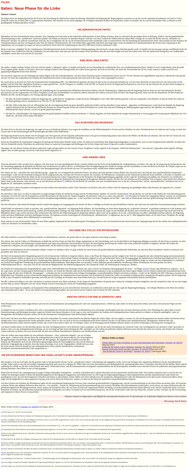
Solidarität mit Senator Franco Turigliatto (118, 347)
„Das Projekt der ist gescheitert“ (117, 351)
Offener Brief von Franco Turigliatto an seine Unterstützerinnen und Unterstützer (133, 343)
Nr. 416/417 (142, 351)
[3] (48, 93)
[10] (176, 181)
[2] (178, 82)
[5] (110, 144)
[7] (63, 181)
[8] (74, 181)
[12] (144, 269)
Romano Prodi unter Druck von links (116, 349)
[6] (59, 166)
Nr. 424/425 (140, 349)
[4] (149, 136)
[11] (127, 196)
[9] (86, 181)
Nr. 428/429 (29, 407)
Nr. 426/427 (174, 343)
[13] (144, 271)
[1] (30, 21)
